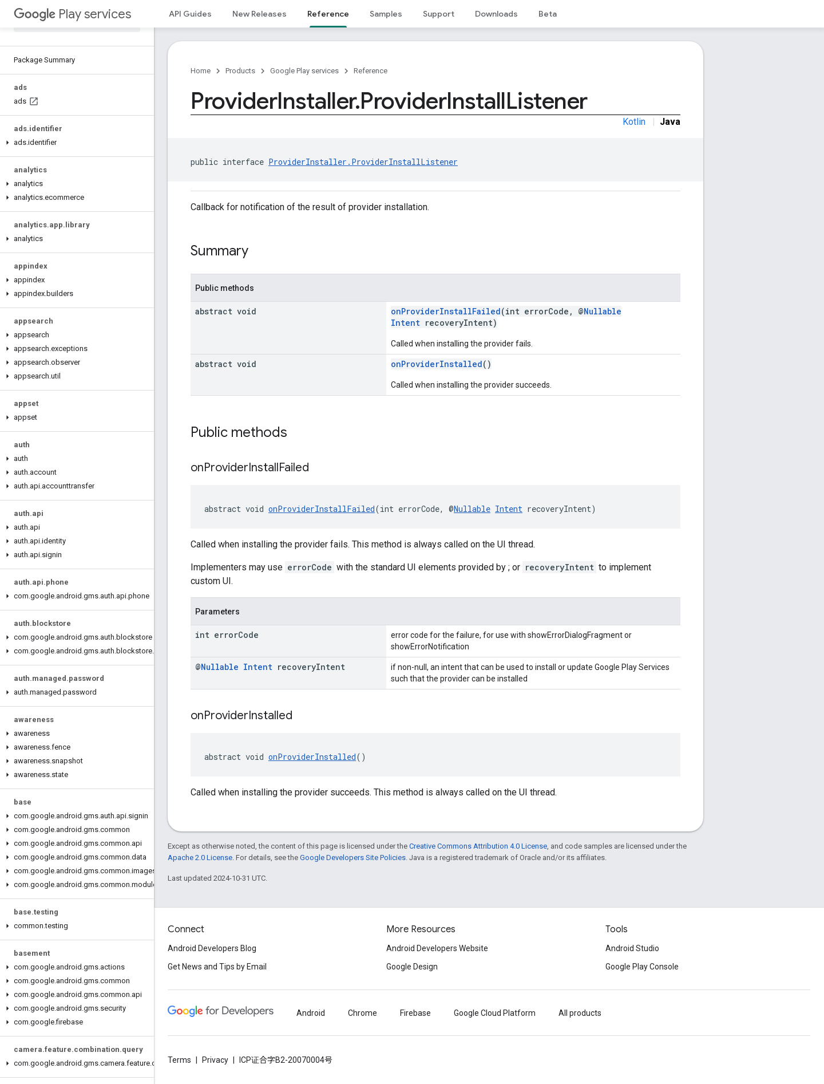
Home (201, 70)
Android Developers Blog (212, 948)
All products (579, 1013)
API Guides (190, 14)
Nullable (602, 311)
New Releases (259, 14)
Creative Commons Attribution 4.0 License (478, 846)
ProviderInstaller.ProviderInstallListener (363, 161)
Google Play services (304, 70)
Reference (370, 70)
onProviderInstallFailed (446, 311)
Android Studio (632, 948)
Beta (547, 14)
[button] (74, 142)
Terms (179, 1060)
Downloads (496, 14)
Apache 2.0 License (200, 857)
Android (310, 1013)
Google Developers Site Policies (353, 857)
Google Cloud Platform (495, 1013)
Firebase (415, 1013)
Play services (72, 14)
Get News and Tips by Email (217, 966)
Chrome (362, 1013)
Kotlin (634, 121)
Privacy (215, 1060)
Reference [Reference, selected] (328, 14)
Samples (386, 14)
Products (240, 70)
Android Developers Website (437, 948)
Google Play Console (642, 966)
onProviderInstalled (436, 363)
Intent (405, 322)
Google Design (412, 966)
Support (438, 14)
